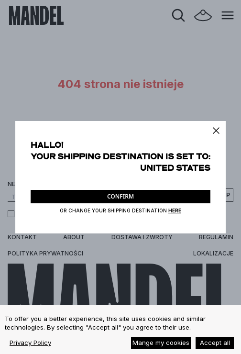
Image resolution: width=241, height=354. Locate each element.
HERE (174, 210)
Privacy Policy (30, 342)
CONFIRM (120, 196)
